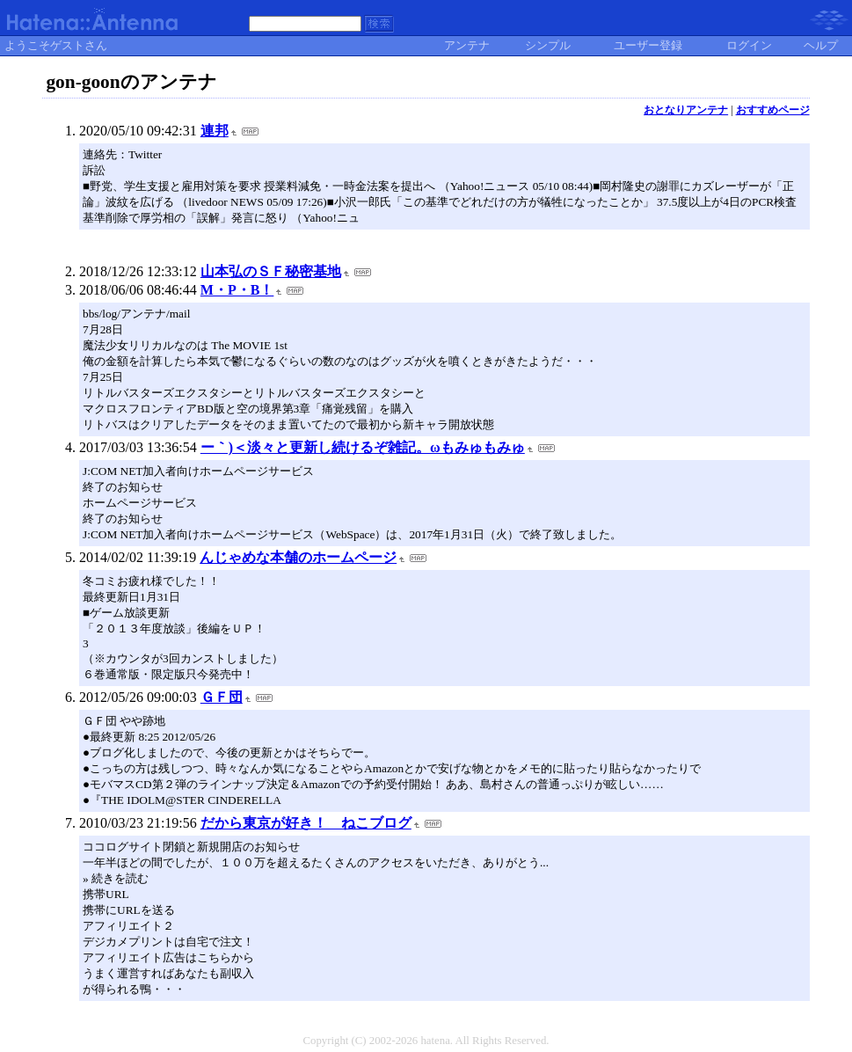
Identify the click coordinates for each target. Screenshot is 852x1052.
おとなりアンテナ (686, 110)
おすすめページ (773, 110)
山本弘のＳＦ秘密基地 (270, 271)
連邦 (214, 130)
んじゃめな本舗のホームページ (298, 557)
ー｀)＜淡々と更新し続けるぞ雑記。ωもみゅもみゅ (362, 447)
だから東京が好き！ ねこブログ (305, 822)
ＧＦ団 (221, 697)
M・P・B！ (237, 289)
